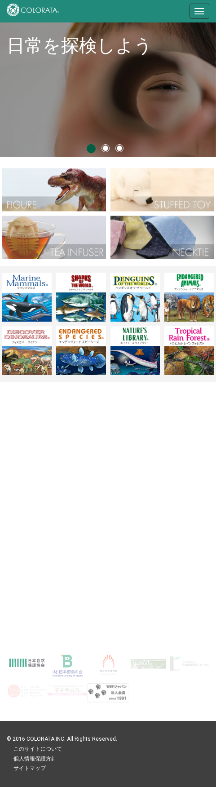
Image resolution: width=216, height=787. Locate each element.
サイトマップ (29, 768)
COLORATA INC (45, 739)
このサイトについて (37, 749)
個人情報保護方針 (35, 759)
